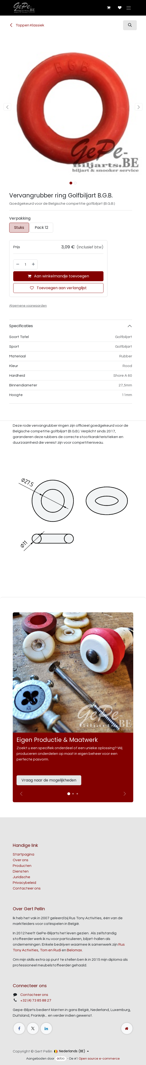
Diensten (21, 871)
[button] (130, 25)
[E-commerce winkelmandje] (108, 7)
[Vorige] (21, 793)
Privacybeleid (24, 883)
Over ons (20, 860)
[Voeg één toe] (34, 264)
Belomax (74, 950)
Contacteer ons (27, 888)
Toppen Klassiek (26, 25)
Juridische (21, 877)
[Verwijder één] (17, 264)
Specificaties (21, 326)
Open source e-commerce (99, 1058)
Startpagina (23, 854)
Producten (22, 866)
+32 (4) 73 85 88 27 (35, 1000)
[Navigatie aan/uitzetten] (128, 7)
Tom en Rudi (50, 950)
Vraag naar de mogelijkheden (48, 780)
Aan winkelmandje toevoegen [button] (58, 276)
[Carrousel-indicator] (73, 793)
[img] (124, 793)
